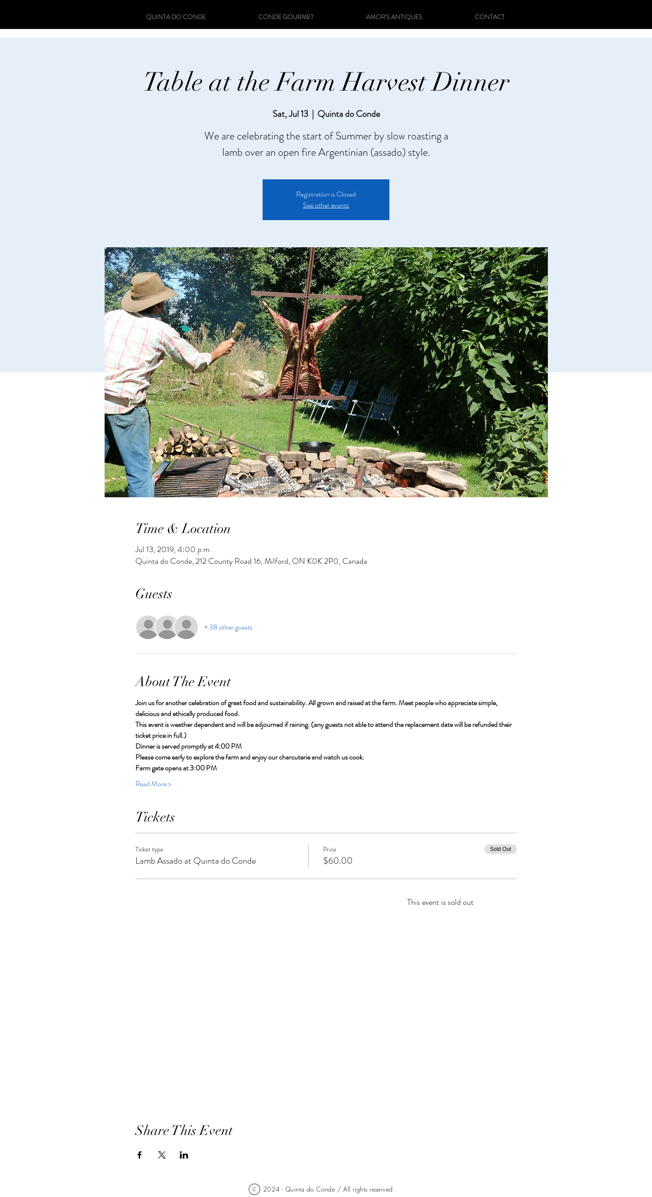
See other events (326, 205)
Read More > (153, 784)
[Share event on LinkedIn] (184, 1155)
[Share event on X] (162, 1155)
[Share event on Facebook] (139, 1155)
